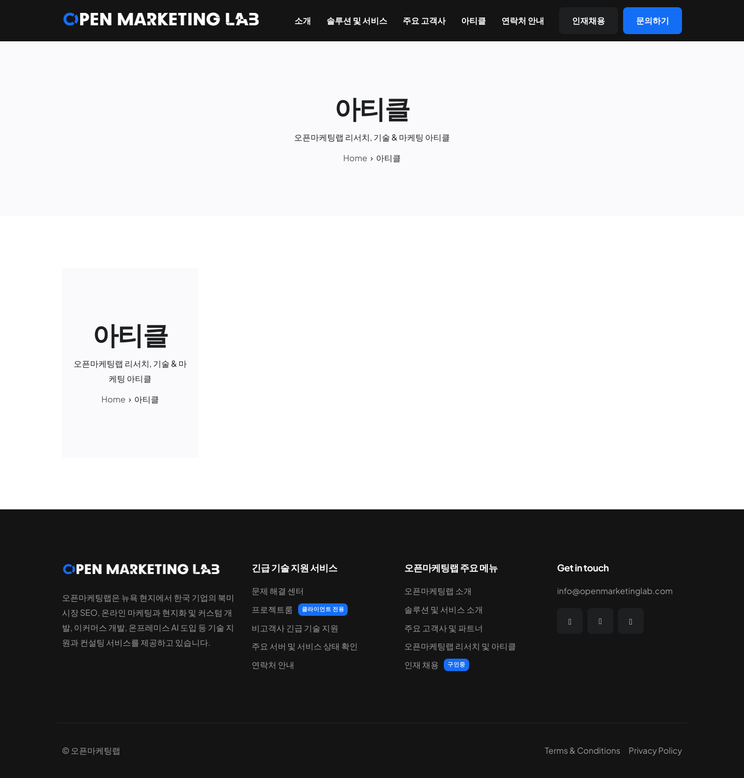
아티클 (473, 21)
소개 (303, 21)
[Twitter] (600, 621)
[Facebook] (570, 621)
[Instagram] (631, 621)
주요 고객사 (424, 21)
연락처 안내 (522, 21)
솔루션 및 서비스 (357, 21)
